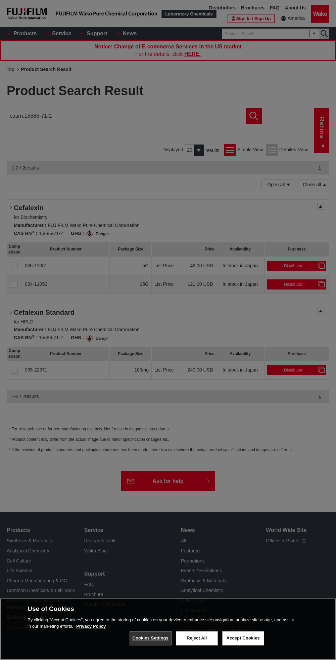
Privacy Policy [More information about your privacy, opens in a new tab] (91, 626)
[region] (168, 629)
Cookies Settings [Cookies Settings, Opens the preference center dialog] (150, 637)
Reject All (197, 637)
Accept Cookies (242, 637)
